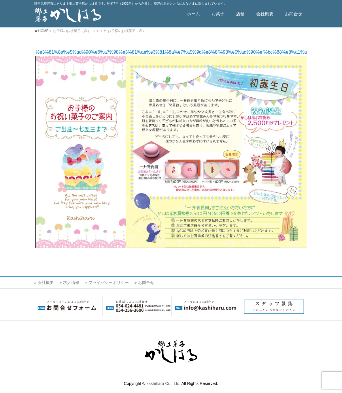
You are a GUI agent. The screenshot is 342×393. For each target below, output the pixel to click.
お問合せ (146, 282)
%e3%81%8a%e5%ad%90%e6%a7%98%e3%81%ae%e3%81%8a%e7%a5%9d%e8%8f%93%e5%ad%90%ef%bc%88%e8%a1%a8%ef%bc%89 (185, 52)
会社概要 (46, 282)
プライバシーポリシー (108, 282)
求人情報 (71, 282)
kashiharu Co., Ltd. (163, 383)
